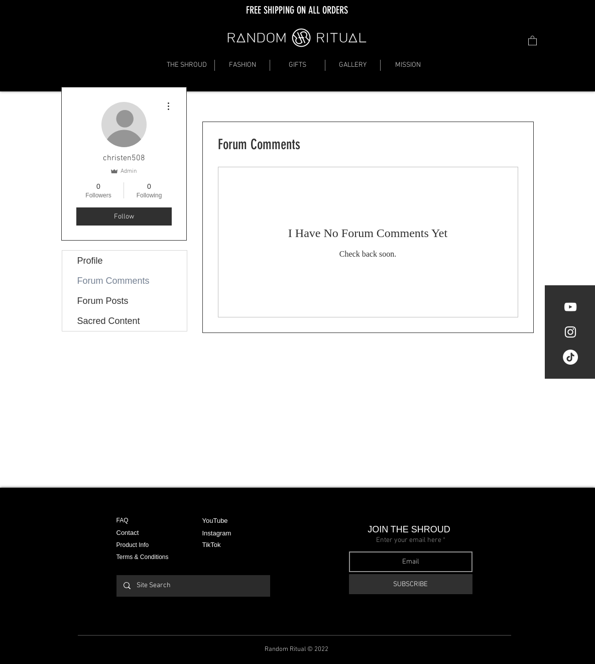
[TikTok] (570, 357)
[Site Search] (193, 586)
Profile (90, 261)
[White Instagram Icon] (570, 332)
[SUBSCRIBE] (410, 584)
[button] (532, 40)
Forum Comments (113, 281)
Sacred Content (108, 321)
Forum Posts (103, 301)
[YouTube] (570, 306)
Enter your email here (408, 540)
